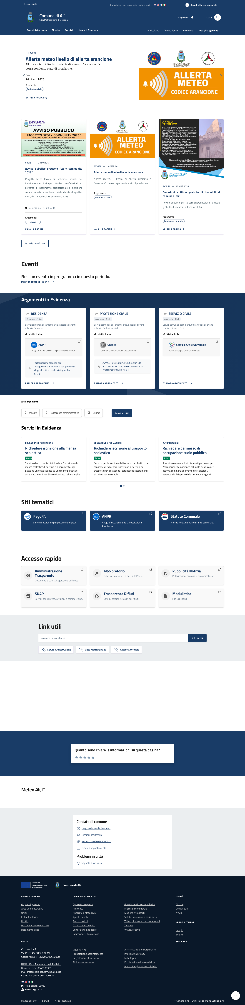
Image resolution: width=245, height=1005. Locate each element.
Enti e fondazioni (30, 917)
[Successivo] (221, 76)
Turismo (93, 412)
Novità (56, 30)
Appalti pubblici (81, 917)
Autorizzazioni (171, 443)
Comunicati (182, 908)
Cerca (197, 638)
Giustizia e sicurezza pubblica (139, 904)
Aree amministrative (32, 908)
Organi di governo (30, 904)
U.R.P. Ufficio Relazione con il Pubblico (41, 964)
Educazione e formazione (39, 443)
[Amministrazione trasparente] (123, 5)
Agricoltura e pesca (83, 904)
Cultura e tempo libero (85, 930)
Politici (24, 921)
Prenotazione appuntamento (88, 954)
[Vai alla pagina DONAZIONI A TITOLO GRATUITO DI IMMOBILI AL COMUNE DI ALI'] (173, 229)
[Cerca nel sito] (217, 17)
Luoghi (179, 930)
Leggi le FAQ (79, 949)
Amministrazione (37, 30)
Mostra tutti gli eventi (37, 282)
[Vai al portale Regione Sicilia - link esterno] (30, 3)
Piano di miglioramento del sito (140, 966)
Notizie (179, 904)
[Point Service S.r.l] (214, 1000)
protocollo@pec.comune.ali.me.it (44, 972)
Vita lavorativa (132, 930)
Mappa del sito (29, 1000)
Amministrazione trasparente (140, 949)
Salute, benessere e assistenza (140, 917)
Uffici (24, 913)
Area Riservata (63, 1000)
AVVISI (33, 53)
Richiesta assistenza (83, 962)
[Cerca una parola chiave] (113, 638)
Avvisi (179, 913)
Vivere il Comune (88, 30)
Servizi (69, 30)
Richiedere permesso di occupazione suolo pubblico (185, 450)
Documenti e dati (30, 930)
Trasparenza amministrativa (62, 412)
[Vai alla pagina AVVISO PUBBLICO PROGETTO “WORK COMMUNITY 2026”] (36, 229)
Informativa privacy (134, 954)
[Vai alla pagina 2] (124, 486)
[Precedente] (23, 76)
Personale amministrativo (35, 925)
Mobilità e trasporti (134, 913)
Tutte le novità (35, 243)
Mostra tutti (122, 413)
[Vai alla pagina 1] (121, 486)
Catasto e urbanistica (84, 925)
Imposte (30, 412)
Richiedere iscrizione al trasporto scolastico (120, 450)
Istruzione (188, 30)
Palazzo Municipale (41, 208)
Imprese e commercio (135, 908)
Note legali (130, 958)
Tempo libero (171, 30)
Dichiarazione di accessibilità (139, 962)
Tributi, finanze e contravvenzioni (142, 921)
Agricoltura (153, 30)
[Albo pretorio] (145, 5)
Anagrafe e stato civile (85, 913)
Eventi (179, 934)
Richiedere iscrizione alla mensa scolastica (50, 450)
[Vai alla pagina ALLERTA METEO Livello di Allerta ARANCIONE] (104, 229)
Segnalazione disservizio (86, 958)
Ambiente (78, 908)
